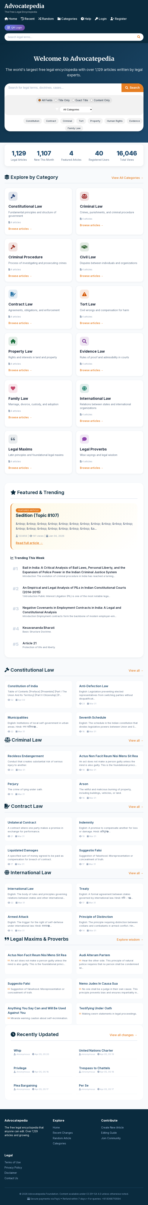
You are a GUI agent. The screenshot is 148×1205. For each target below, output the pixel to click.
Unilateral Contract (22, 822)
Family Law (74, 128)
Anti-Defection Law (93, 686)
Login (101, 19)
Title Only (62, 100)
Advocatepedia (24, 6)
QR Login (15, 27)
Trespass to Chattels (94, 1068)
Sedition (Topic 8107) (37, 515)
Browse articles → (20, 228)
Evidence (134, 121)
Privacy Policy (13, 1167)
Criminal (67, 121)
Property (95, 121)
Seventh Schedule (92, 717)
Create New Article (112, 1127)
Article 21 (29, 643)
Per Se (84, 1085)
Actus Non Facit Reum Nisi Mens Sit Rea (108, 756)
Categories (67, 19)
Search (132, 87)
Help (86, 19)
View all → (136, 670)
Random (46, 19)
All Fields (45, 100)
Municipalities (18, 717)
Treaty (84, 889)
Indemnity (86, 822)
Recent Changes (63, 1132)
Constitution (32, 121)
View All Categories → (127, 178)
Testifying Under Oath (95, 1008)
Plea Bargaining (25, 1085)
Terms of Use (13, 1162)
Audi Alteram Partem (94, 955)
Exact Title (80, 100)
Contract (51, 121)
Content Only (100, 100)
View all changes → (123, 1035)
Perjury (13, 784)
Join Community (111, 1138)
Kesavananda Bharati (39, 628)
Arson (83, 784)
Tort (81, 121)
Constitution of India (23, 686)
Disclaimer (11, 1172)
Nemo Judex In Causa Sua (98, 983)
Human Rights (115, 121)
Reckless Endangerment (26, 756)
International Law (20, 889)
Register (118, 19)
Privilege (20, 1068)
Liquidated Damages (23, 850)
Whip (17, 1050)
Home (11, 19)
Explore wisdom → (130, 939)
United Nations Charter (96, 1050)
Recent (28, 19)
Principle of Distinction (96, 917)
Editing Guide (109, 1132)
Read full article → (29, 543)
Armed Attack (18, 917)
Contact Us (11, 1178)
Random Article (62, 1138)
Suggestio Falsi (90, 850)
